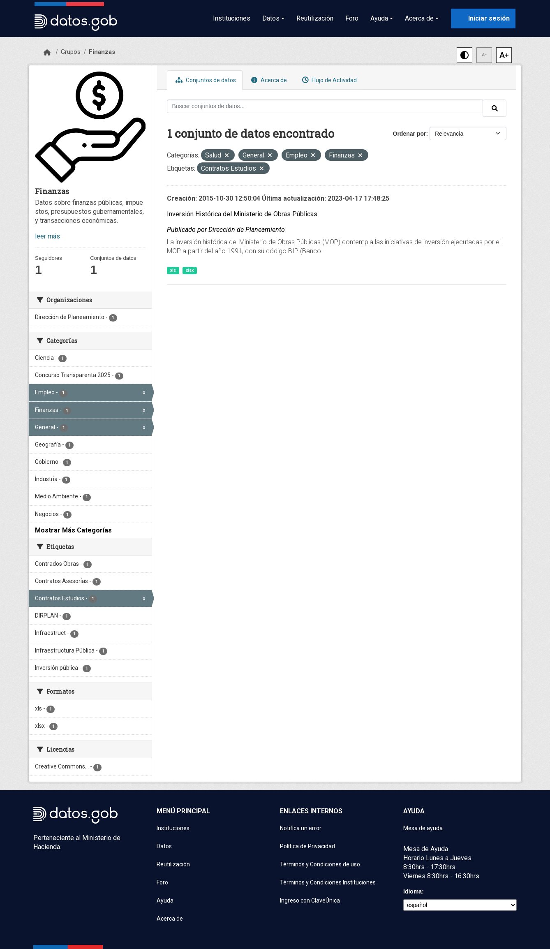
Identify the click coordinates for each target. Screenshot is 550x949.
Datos (164, 846)
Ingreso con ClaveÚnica (310, 900)
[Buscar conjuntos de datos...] (325, 106)
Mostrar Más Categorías (73, 530)
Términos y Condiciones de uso (320, 864)
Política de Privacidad (307, 846)
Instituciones (231, 18)
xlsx (190, 270)
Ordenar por (409, 133)
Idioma (412, 891)
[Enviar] (494, 108)
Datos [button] (271, 18)
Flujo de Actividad (328, 80)
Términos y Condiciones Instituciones (328, 882)
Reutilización (314, 18)
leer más (47, 236)
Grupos (71, 52)
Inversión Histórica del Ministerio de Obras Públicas (242, 214)
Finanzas (102, 52)
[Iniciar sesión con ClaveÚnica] (483, 18)
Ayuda (165, 900)
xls (173, 270)
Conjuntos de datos (204, 80)
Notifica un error (300, 828)
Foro (351, 18)
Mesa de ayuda (423, 828)
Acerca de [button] (419, 18)
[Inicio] (47, 52)
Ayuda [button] (379, 18)
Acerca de (268, 80)
